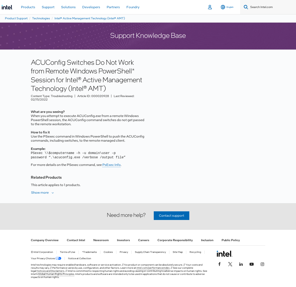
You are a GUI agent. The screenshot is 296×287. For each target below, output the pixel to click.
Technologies (41, 18)
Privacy (124, 252)
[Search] (245, 7)
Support (48, 7)
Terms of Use (67, 252)
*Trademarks (89, 252)
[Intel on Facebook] (219, 263)
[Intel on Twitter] (230, 263)
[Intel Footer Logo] (224, 254)
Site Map (178, 252)
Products (28, 7)
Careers (143, 240)
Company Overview (45, 240)
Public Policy (231, 240)
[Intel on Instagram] (262, 263)
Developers (91, 7)
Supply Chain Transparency (150, 252)
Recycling (195, 252)
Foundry (133, 7)
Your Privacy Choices (46, 258)
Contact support (171, 215)
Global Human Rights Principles (56, 274)
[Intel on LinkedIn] (241, 263)
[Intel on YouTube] (251, 263)
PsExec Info (111, 165)
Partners (113, 7)
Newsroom (101, 240)
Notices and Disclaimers (50, 271)
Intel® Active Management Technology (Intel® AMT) (89, 18)
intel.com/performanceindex (153, 268)
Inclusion (207, 240)
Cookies (108, 252)
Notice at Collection (79, 258)
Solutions (68, 7)
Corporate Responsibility (175, 240)
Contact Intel (76, 240)
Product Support (16, 18)
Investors (123, 240)
